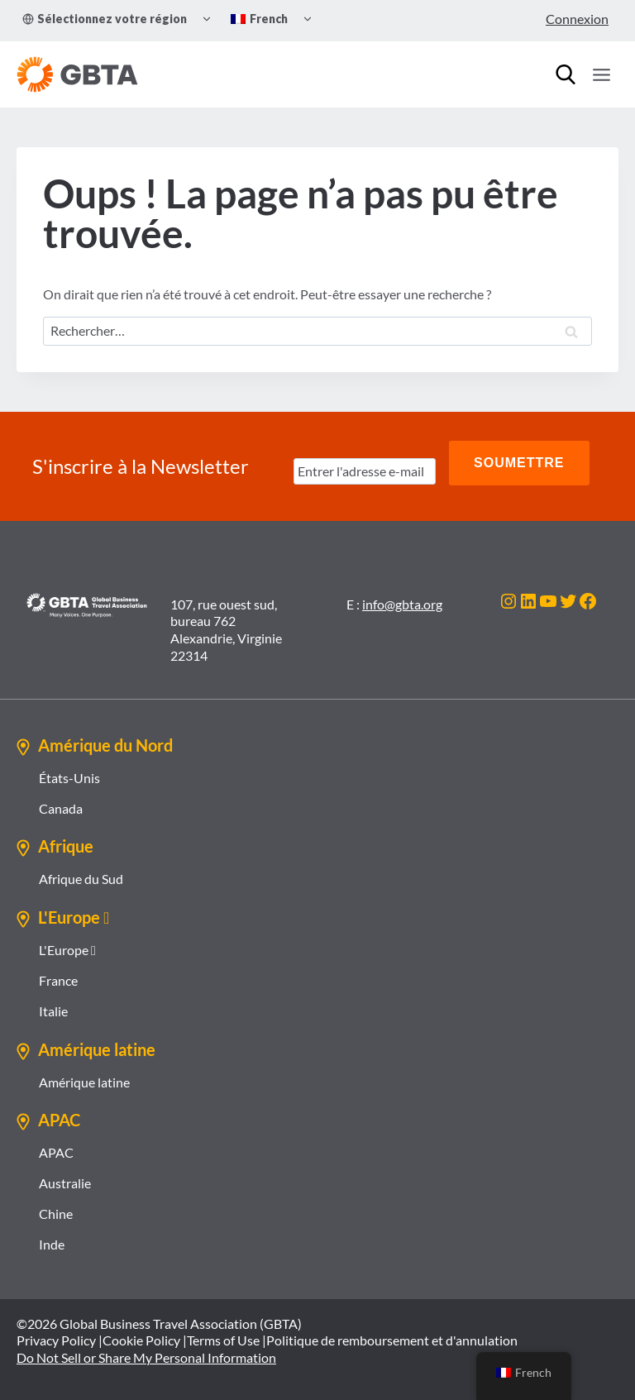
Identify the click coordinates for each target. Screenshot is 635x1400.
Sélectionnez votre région (104, 19)
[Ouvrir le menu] (601, 74)
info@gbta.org (402, 592)
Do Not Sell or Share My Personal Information (146, 1345)
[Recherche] (565, 74)
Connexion (577, 18)
